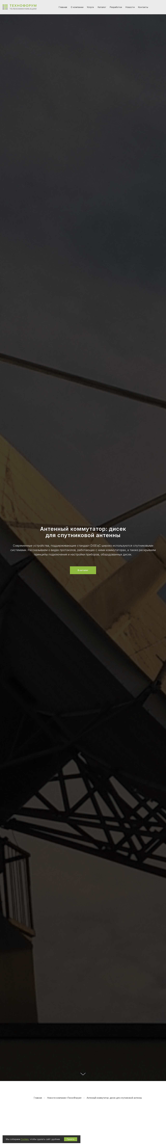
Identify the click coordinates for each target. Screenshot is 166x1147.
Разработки (116, 7)
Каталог (102, 7)
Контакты (143, 7)
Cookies (25, 1139)
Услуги (90, 7)
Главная (63, 7)
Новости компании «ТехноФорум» (64, 1098)
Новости (130, 7)
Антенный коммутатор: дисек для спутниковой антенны (114, 1098)
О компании (77, 7)
